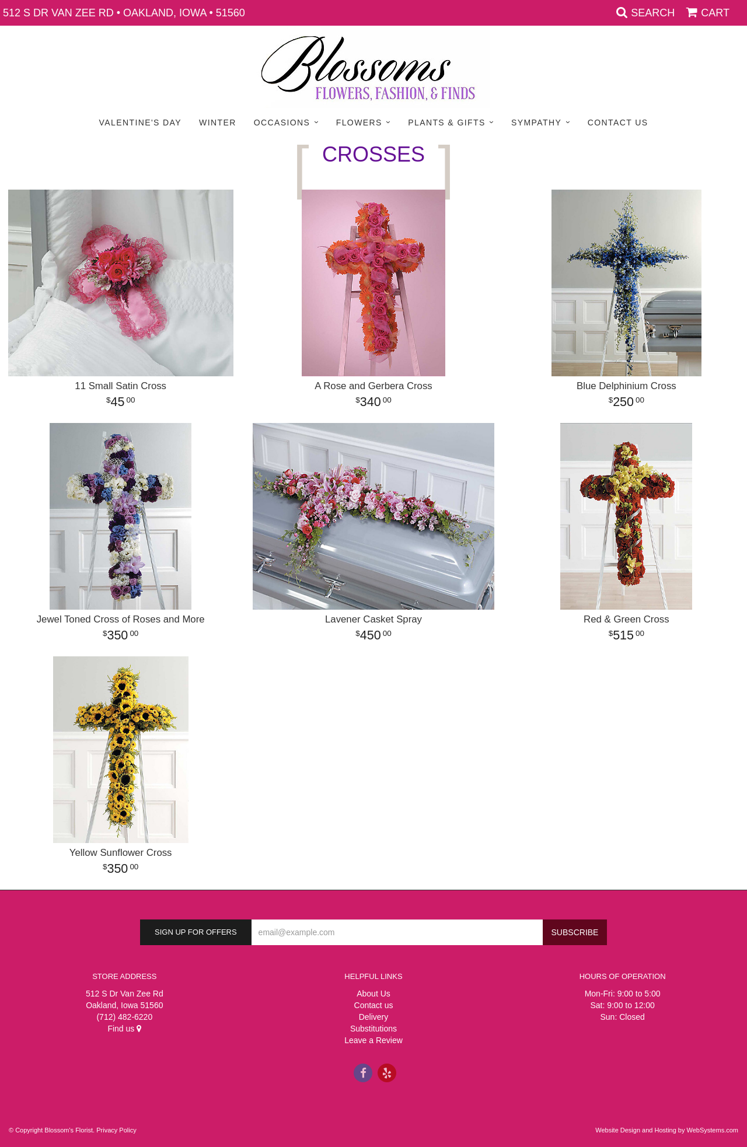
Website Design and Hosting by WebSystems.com (666, 1130)
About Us (373, 993)
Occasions (282, 122)
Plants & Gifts (446, 122)
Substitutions (373, 1028)
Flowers (359, 122)
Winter (217, 122)
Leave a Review (373, 1040)
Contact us (373, 1005)
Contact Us (618, 122)
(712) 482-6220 (124, 1017)
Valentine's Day (140, 122)
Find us (124, 1028)
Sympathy (536, 122)
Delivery (374, 1017)
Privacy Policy (116, 1130)
